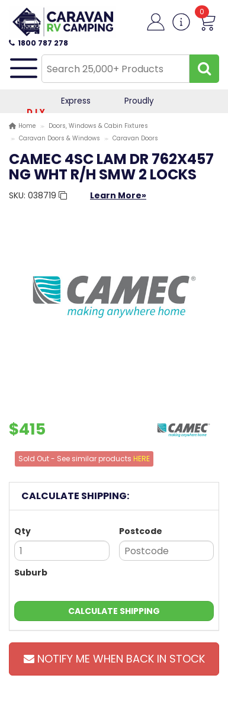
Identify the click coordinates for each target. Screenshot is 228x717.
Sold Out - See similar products (84, 459)
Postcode (140, 531)
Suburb (30, 572)
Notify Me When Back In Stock (114, 658)
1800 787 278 (38, 43)
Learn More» (118, 195)
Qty (22, 531)
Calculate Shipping (114, 611)
